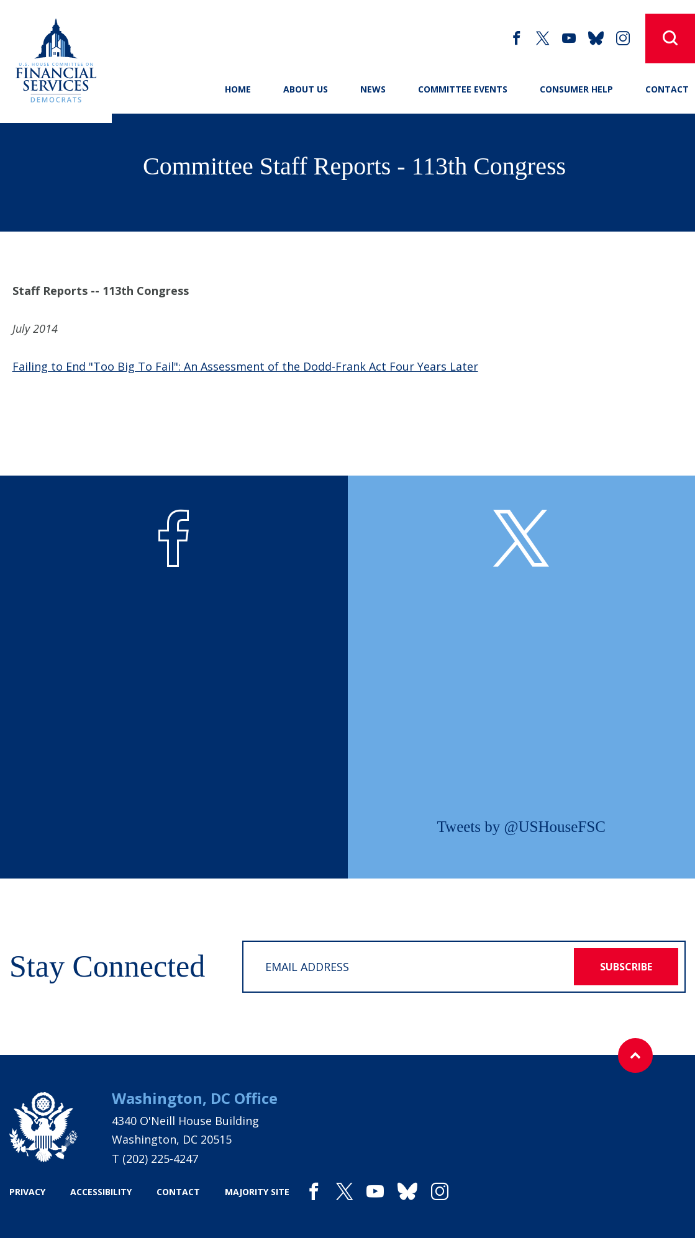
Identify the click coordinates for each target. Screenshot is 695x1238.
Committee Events (462, 89)
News (373, 89)
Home (238, 89)
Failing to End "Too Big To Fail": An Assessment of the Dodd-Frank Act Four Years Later (245, 366)
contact (178, 1192)
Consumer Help (576, 89)
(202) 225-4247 (160, 1158)
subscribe (626, 967)
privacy (27, 1192)
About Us (305, 89)
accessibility (101, 1192)
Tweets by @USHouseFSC (521, 826)
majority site (257, 1192)
